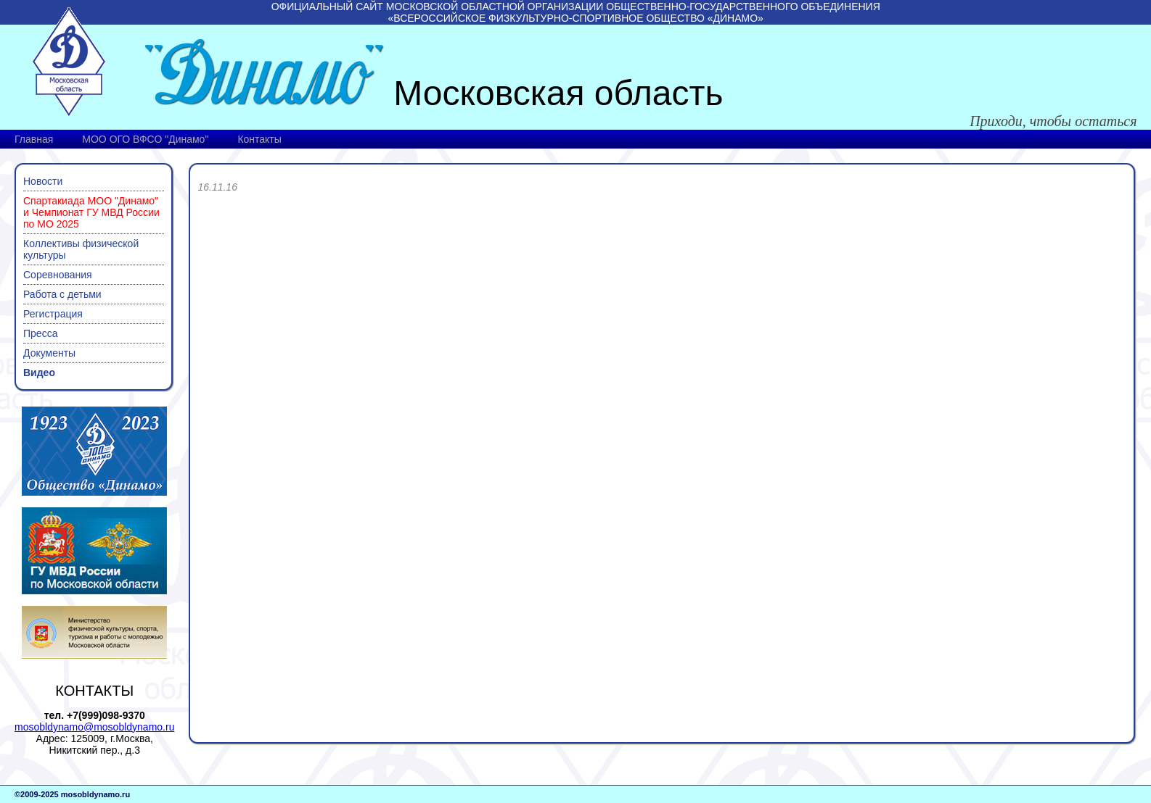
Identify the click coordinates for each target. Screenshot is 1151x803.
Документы (49, 353)
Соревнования (57, 274)
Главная (34, 139)
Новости (42, 181)
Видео (39, 372)
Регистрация (53, 314)
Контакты (259, 139)
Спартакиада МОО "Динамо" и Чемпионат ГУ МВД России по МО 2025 (91, 212)
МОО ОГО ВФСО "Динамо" (145, 139)
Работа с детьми (62, 294)
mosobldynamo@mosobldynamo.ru (94, 727)
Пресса (40, 333)
